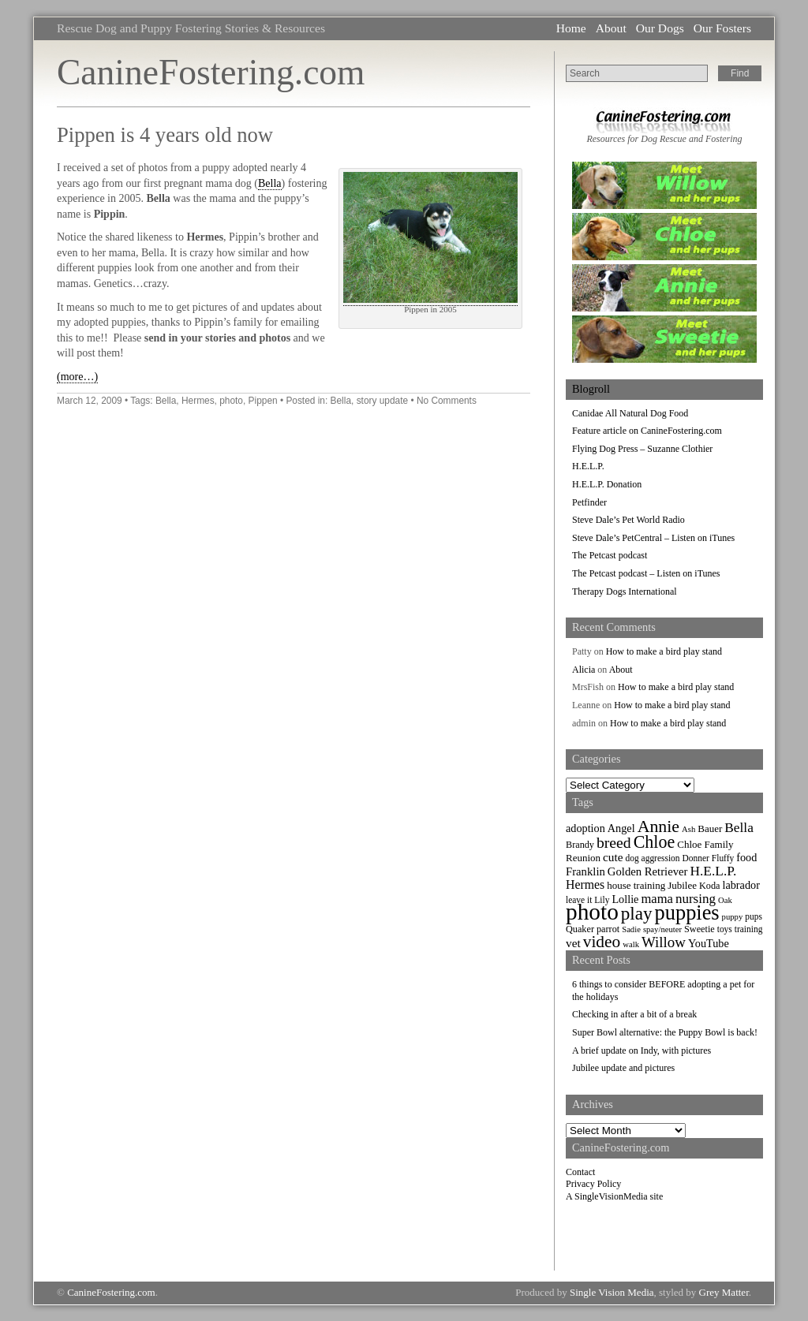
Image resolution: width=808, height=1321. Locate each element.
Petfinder (589, 502)
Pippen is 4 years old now (165, 135)
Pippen (263, 400)
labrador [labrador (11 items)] (740, 885)
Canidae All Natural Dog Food (630, 413)
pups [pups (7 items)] (753, 916)
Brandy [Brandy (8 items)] (580, 844)
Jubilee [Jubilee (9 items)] (682, 885)
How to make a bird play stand (664, 651)
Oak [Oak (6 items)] (725, 900)
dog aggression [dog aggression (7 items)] (653, 858)
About (611, 28)
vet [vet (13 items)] (573, 943)
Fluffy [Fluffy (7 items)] (723, 858)
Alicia (583, 669)
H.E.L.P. (588, 466)
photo (231, 400)
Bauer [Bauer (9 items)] (710, 828)
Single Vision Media (612, 1292)
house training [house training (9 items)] (636, 885)
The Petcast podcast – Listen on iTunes (646, 573)
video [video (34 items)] (602, 941)
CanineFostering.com (211, 72)
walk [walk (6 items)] (631, 944)
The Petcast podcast (609, 555)
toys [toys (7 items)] (724, 929)
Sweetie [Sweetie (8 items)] (699, 929)
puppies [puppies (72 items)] (687, 912)
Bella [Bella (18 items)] (739, 827)
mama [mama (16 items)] (656, 898)
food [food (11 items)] (746, 857)
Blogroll (591, 388)
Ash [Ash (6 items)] (688, 829)
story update (382, 400)
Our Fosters (722, 28)
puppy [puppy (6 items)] (732, 916)
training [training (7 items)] (749, 929)
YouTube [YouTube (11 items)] (708, 943)
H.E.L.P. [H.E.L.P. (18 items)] (713, 871)
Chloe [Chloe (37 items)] (654, 842)
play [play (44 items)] (637, 913)
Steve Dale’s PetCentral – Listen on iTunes (653, 537)
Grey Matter (724, 1292)
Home (571, 28)
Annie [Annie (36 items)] (658, 826)
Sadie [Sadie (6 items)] (631, 929)
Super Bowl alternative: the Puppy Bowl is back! (665, 1032)
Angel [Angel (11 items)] (621, 828)
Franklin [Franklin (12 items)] (585, 871)
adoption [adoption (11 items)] (585, 828)
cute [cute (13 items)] (613, 857)
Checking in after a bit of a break (634, 1014)
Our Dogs (660, 28)
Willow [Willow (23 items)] (664, 942)
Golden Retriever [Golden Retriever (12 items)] (648, 871)
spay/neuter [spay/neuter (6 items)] (662, 929)
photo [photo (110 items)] (592, 911)
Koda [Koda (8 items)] (709, 885)
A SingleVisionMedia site (614, 1196)
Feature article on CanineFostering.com (647, 430)
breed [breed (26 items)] (614, 842)
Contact (580, 1171)
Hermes (198, 400)
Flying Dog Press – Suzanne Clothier (642, 448)
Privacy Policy (593, 1183)
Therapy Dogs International (624, 591)
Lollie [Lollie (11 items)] (625, 899)
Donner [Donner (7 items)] (696, 858)
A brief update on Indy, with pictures (641, 1050)
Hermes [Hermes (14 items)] (585, 884)
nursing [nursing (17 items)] (695, 898)
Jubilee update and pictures (623, 1067)
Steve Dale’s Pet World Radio (628, 519)
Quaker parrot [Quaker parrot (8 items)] (592, 929)
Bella (270, 183)
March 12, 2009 (89, 400)
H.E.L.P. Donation (607, 484)
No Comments (447, 400)
